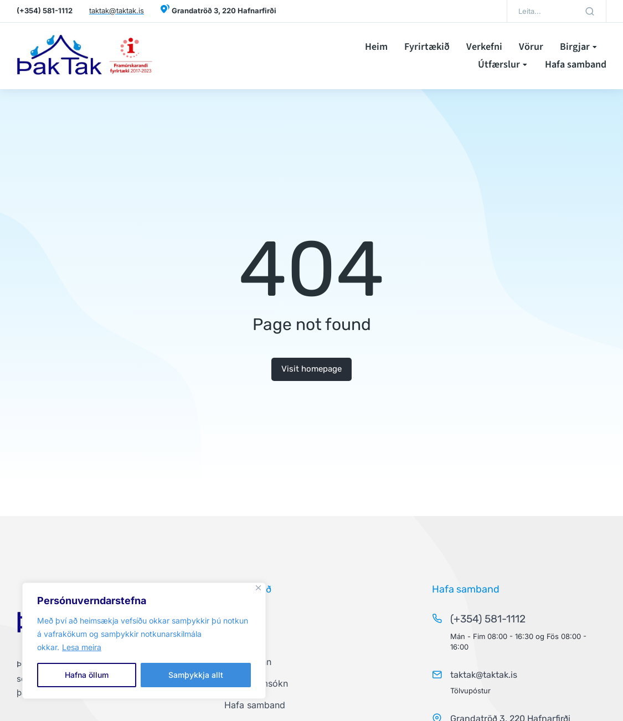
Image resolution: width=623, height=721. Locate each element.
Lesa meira (81, 647)
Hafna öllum (87, 674)
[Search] (590, 11)
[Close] (258, 587)
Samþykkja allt (195, 674)
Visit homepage (311, 369)
